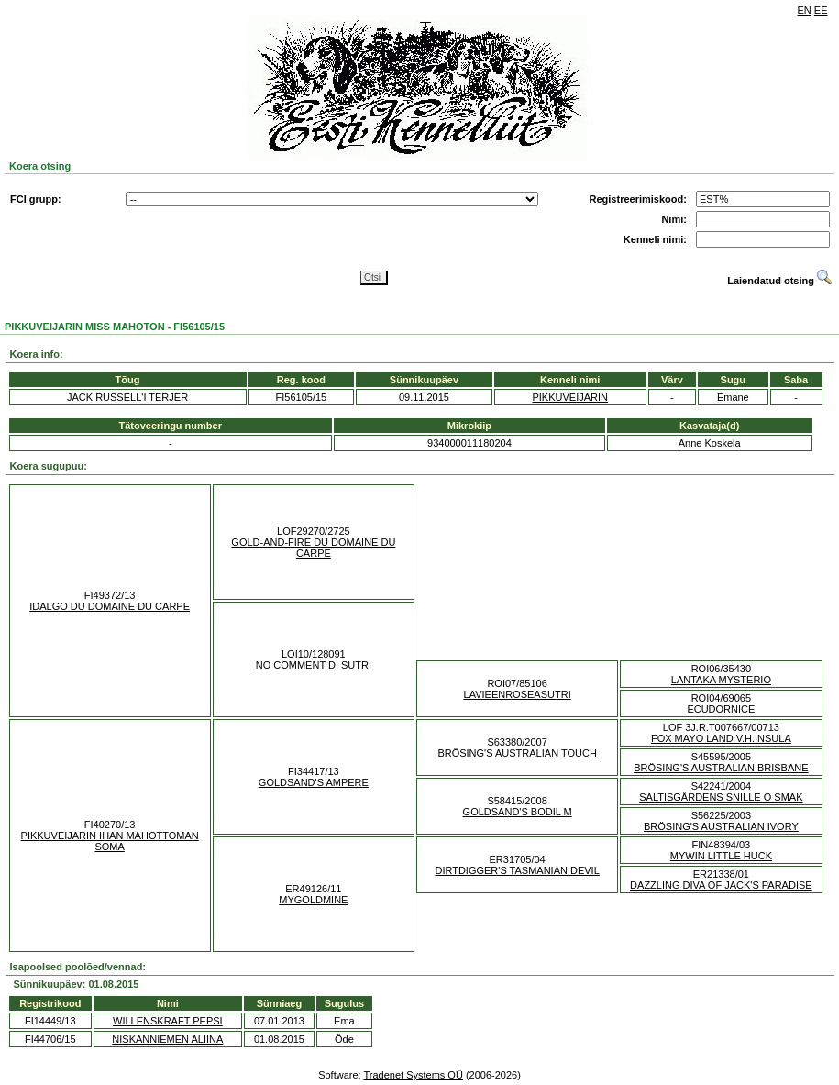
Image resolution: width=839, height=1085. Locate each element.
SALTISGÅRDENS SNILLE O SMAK (720, 797)
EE (821, 10)
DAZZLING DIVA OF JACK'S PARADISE (721, 885)
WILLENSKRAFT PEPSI (168, 1020)
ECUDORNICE (721, 708)
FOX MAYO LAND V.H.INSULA (721, 738)
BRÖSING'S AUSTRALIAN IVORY (721, 826)
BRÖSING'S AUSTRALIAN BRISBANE (721, 767)
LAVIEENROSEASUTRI (517, 694)
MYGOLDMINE (313, 899)
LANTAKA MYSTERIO (721, 679)
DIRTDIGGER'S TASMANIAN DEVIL (517, 870)
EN (804, 10)
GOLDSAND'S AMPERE (314, 782)
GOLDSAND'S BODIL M (517, 811)
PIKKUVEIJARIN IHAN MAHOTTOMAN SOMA (110, 841)
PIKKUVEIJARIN (570, 397)
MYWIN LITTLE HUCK (721, 855)
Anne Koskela (710, 442)
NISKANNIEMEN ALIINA (167, 1039)
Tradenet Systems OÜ (412, 1074)
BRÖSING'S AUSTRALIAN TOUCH (516, 752)
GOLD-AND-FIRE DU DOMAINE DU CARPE (313, 548)
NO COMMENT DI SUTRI (313, 664)
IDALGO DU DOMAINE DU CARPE (109, 606)
